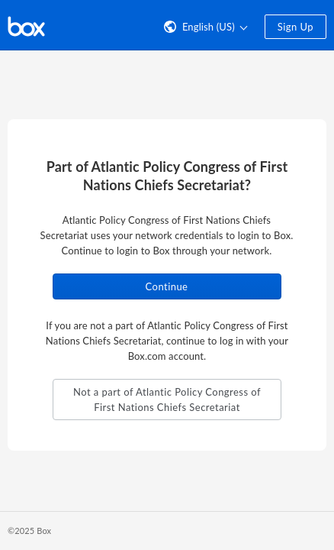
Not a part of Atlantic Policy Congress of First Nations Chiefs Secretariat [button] (167, 399)
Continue (167, 286)
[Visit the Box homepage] (26, 25)
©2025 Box (29, 530)
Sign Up (295, 27)
